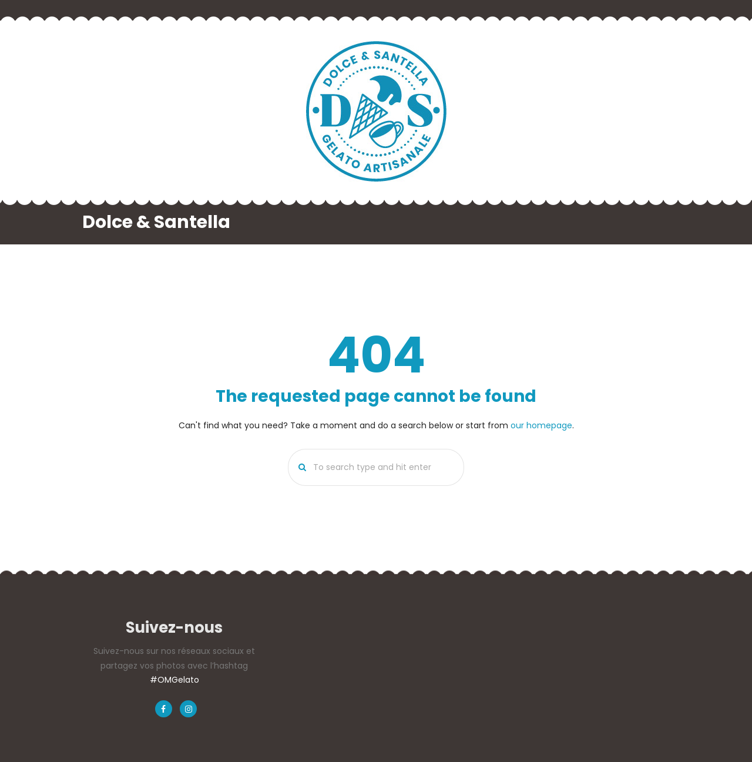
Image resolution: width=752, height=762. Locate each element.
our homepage (541, 425)
